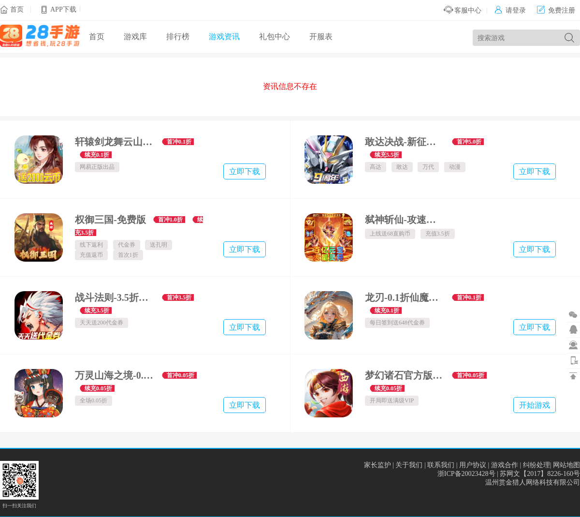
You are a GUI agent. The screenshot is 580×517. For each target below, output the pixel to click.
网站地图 (566, 465)
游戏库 (135, 36)
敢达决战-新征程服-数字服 (405, 141)
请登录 (510, 10)
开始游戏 (534, 405)
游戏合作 (504, 465)
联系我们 (440, 465)
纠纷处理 (536, 465)
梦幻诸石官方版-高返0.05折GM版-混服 (405, 375)
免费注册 (556, 10)
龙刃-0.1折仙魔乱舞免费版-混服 (405, 297)
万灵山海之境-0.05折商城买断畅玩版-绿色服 (115, 375)
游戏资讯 (224, 36)
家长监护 (377, 465)
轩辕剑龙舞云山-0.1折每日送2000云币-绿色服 (115, 141)
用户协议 (472, 465)
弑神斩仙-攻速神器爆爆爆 (405, 219)
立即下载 (244, 171)
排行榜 (177, 36)
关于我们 (408, 465)
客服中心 (463, 10)
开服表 (321, 36)
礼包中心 (274, 36)
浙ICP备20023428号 (466, 473)
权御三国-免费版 (110, 219)
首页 (17, 9)
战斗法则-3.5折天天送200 (115, 297)
